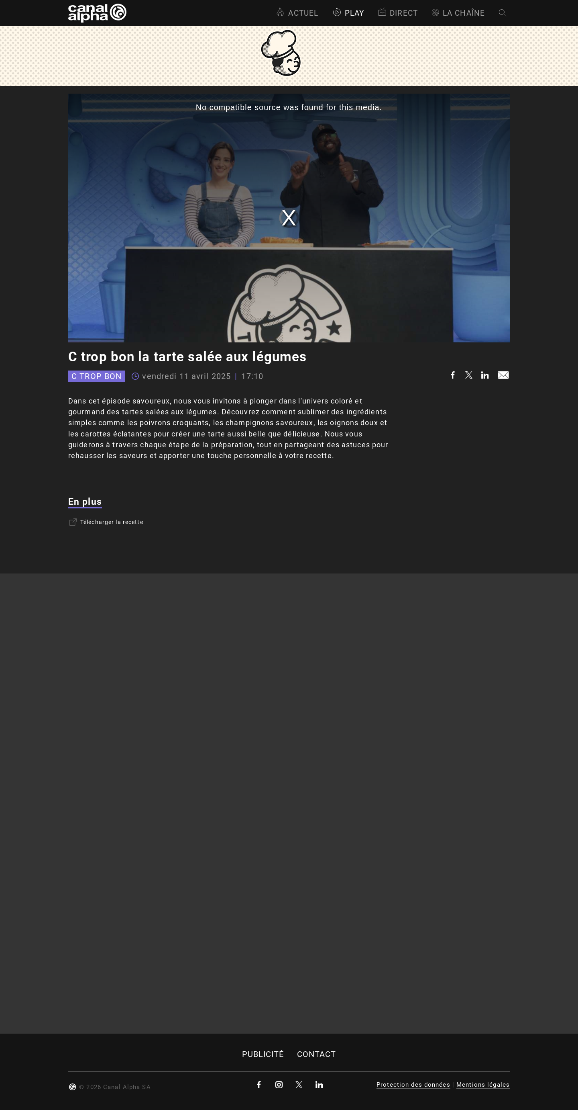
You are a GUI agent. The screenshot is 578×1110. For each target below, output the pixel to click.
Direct (398, 13)
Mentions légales (483, 1084)
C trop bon (96, 376)
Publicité (263, 1054)
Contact (316, 1054)
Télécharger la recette (106, 522)
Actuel (297, 13)
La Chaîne (458, 13)
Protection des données (413, 1084)
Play (348, 13)
